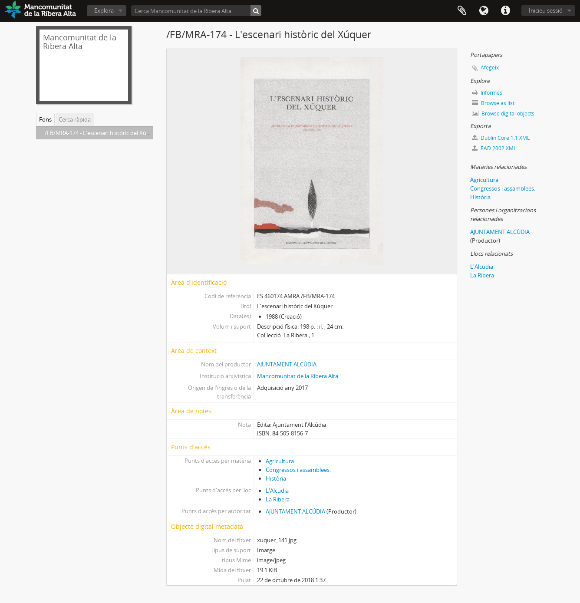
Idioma (483, 11)
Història (276, 478)
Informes (487, 92)
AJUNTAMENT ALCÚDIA (286, 364)
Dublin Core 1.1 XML (501, 138)
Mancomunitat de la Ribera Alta (297, 376)
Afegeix (490, 67)
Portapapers (462, 11)
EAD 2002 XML (494, 148)
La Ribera (278, 499)
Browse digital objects (503, 113)
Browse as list (493, 103)
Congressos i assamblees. (298, 470)
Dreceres (505, 11)
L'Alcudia (277, 490)
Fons (45, 119)
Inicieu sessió (546, 10)
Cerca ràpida (75, 119)
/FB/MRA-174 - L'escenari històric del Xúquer (101, 133)
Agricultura (280, 461)
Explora (104, 10)
